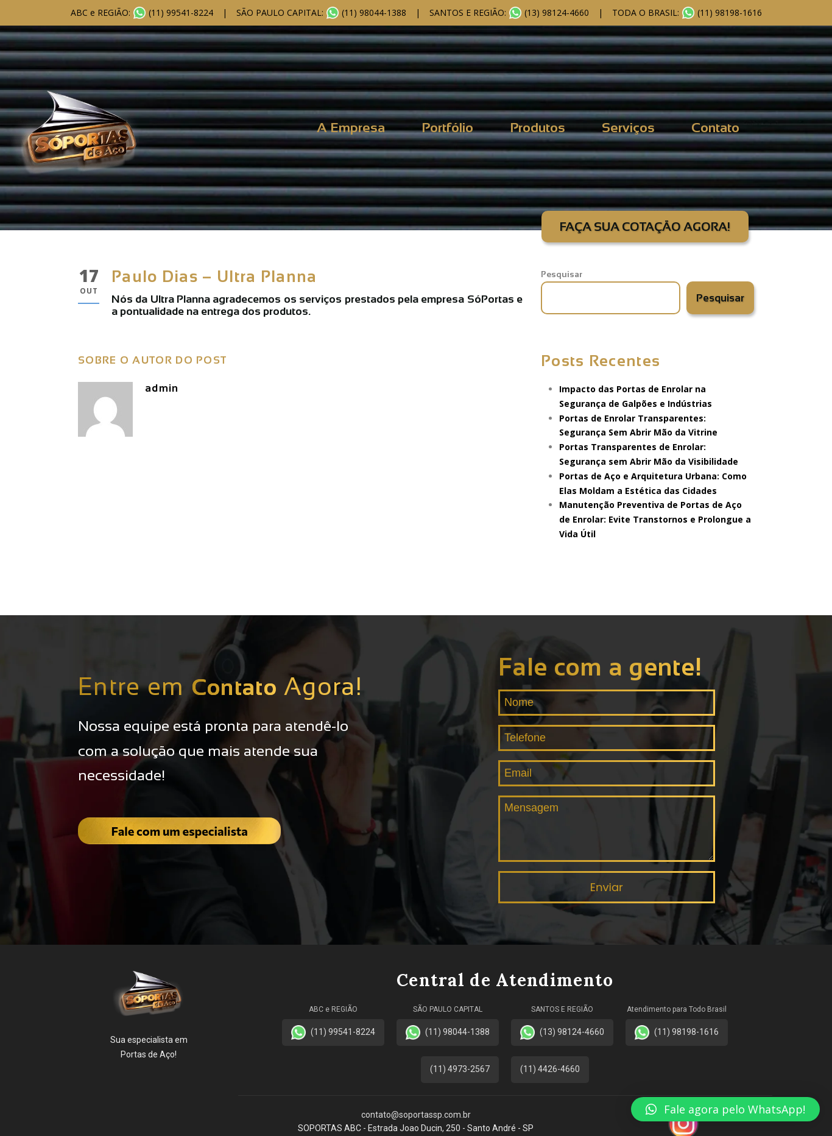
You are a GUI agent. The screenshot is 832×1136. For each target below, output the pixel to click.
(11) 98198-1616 (677, 1032)
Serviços (628, 127)
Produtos (537, 127)
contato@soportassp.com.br (416, 1115)
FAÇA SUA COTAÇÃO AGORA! (645, 226)
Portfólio (447, 127)
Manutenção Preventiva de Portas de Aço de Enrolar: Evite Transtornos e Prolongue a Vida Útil (655, 519)
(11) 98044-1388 (448, 1032)
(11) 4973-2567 (460, 1069)
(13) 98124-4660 (562, 1032)
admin (162, 388)
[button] (725, 1109)
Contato (715, 127)
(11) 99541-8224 (333, 1032)
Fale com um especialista (179, 831)
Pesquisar (561, 274)
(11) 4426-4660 (550, 1069)
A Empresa (351, 127)
